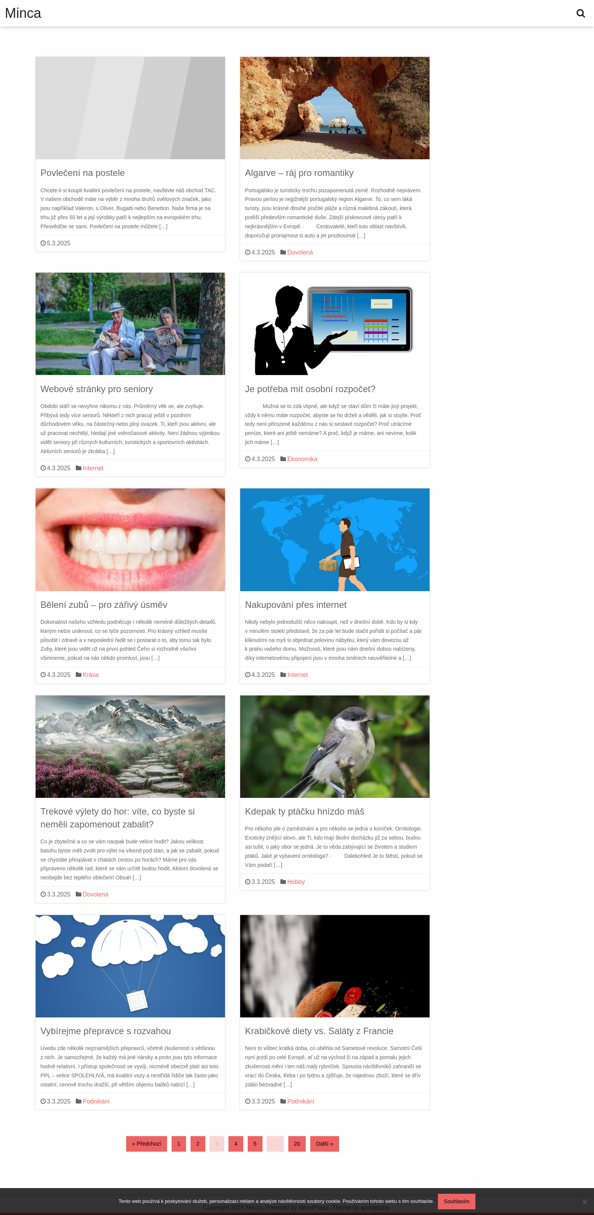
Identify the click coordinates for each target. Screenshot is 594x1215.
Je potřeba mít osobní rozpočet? (310, 389)
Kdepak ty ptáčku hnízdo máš (304, 811)
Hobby (296, 882)
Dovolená (300, 252)
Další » (324, 1144)
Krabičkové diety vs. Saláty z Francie (319, 1031)
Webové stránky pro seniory (97, 389)
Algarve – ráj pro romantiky (299, 173)
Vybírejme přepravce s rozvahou (106, 1031)
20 (297, 1144)
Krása (91, 675)
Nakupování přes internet (296, 605)
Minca (23, 13)
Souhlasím (457, 1201)
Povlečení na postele (83, 173)
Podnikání (96, 1101)
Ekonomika (302, 459)
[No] (584, 1202)
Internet (93, 468)
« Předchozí (146, 1144)
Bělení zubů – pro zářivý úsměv (104, 605)
